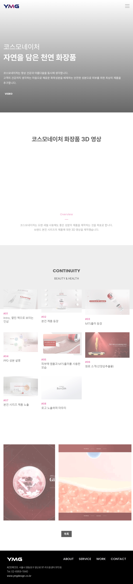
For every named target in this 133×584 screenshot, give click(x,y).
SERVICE (85, 559)
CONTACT (118, 559)
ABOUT (68, 559)
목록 (66, 538)
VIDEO (8, 94)
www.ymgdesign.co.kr (19, 575)
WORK (101, 559)
